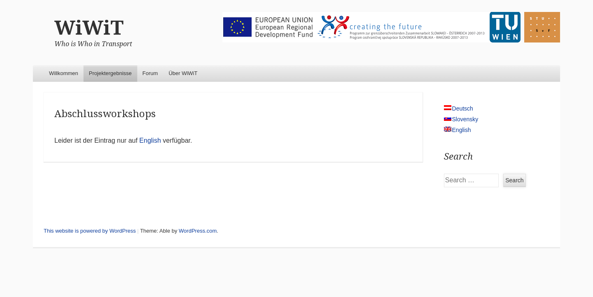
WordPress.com (198, 231)
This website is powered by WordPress (90, 231)
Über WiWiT (182, 73)
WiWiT (89, 28)
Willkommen (63, 73)
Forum (150, 73)
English (150, 140)
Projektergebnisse (110, 73)
